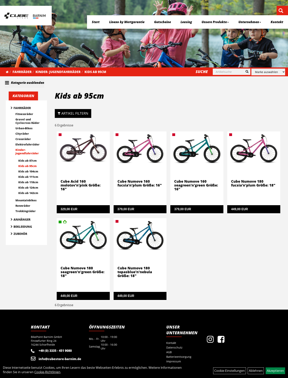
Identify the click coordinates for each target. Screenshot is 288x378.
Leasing (186, 22)
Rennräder (22, 205)
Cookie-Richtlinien (47, 372)
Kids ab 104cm (28, 171)
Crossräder (23, 139)
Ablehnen (256, 371)
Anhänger (22, 219)
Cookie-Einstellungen (229, 371)
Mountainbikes (25, 200)
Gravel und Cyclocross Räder (27, 121)
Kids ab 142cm (28, 193)
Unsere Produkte (215, 22)
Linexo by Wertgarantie (126, 22)
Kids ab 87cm (27, 160)
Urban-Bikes (23, 128)
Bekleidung (23, 226)
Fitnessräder (24, 114)
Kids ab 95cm (95, 72)
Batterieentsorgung (178, 357)
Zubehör (20, 234)
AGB (169, 352)
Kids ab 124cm (28, 187)
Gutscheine (162, 22)
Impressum (173, 361)
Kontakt (277, 22)
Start (96, 22)
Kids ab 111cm (28, 177)
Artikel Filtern (73, 113)
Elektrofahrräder (27, 144)
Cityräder (22, 133)
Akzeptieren (275, 371)
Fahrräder (22, 72)
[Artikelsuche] (281, 11)
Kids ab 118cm (28, 182)
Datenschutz (174, 347)
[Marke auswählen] (268, 72)
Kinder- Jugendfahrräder (58, 72)
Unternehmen (249, 22)
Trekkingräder (25, 211)
